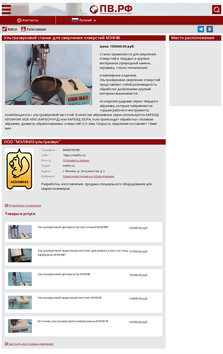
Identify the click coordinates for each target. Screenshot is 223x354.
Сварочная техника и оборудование (88, 176)
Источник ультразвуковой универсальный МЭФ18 (73, 321)
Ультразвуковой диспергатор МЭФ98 (64, 274)
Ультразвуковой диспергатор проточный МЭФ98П (73, 227)
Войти (12, 29)
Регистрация (36, 29)
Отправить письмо (76, 160)
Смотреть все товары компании (30, 344)
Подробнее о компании (24, 205)
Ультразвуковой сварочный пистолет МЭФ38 (69, 298)
